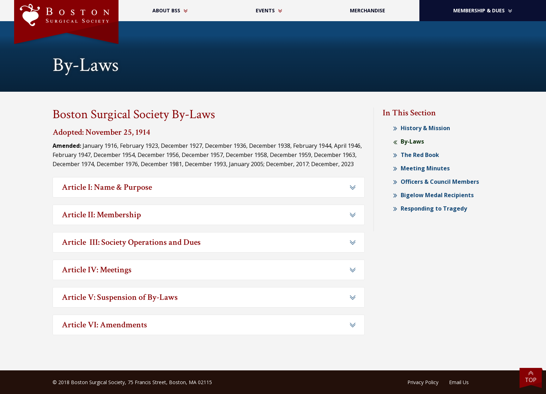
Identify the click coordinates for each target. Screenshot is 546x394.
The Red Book (420, 155)
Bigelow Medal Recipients (437, 195)
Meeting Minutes (425, 168)
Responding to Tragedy (434, 208)
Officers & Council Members (440, 182)
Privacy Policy (422, 382)
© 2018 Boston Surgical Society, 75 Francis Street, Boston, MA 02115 (132, 382)
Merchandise (367, 10)
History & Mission (425, 128)
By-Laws (412, 141)
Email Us (459, 382)
